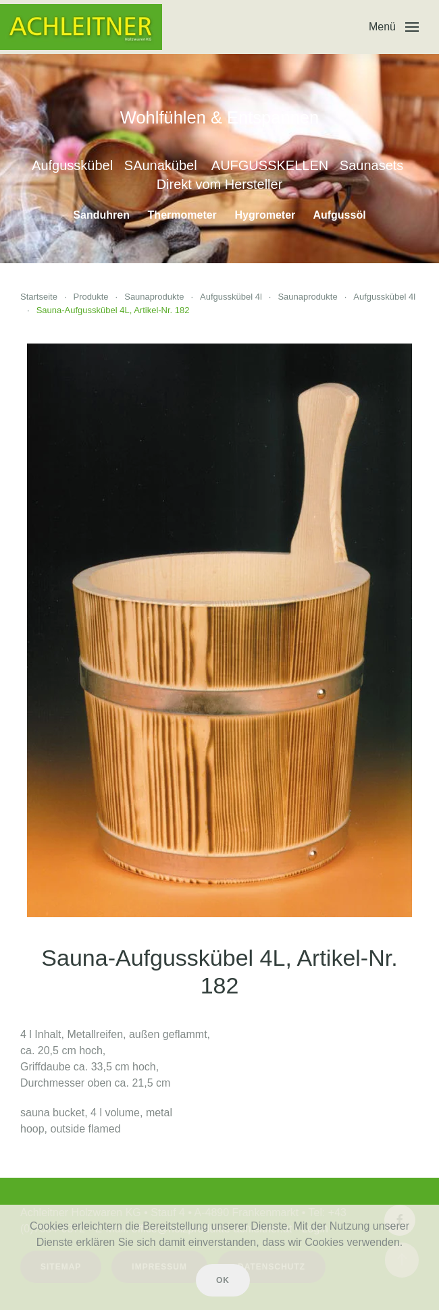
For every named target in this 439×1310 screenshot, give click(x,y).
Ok (223, 1280)
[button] (394, 27)
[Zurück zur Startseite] (81, 27)
